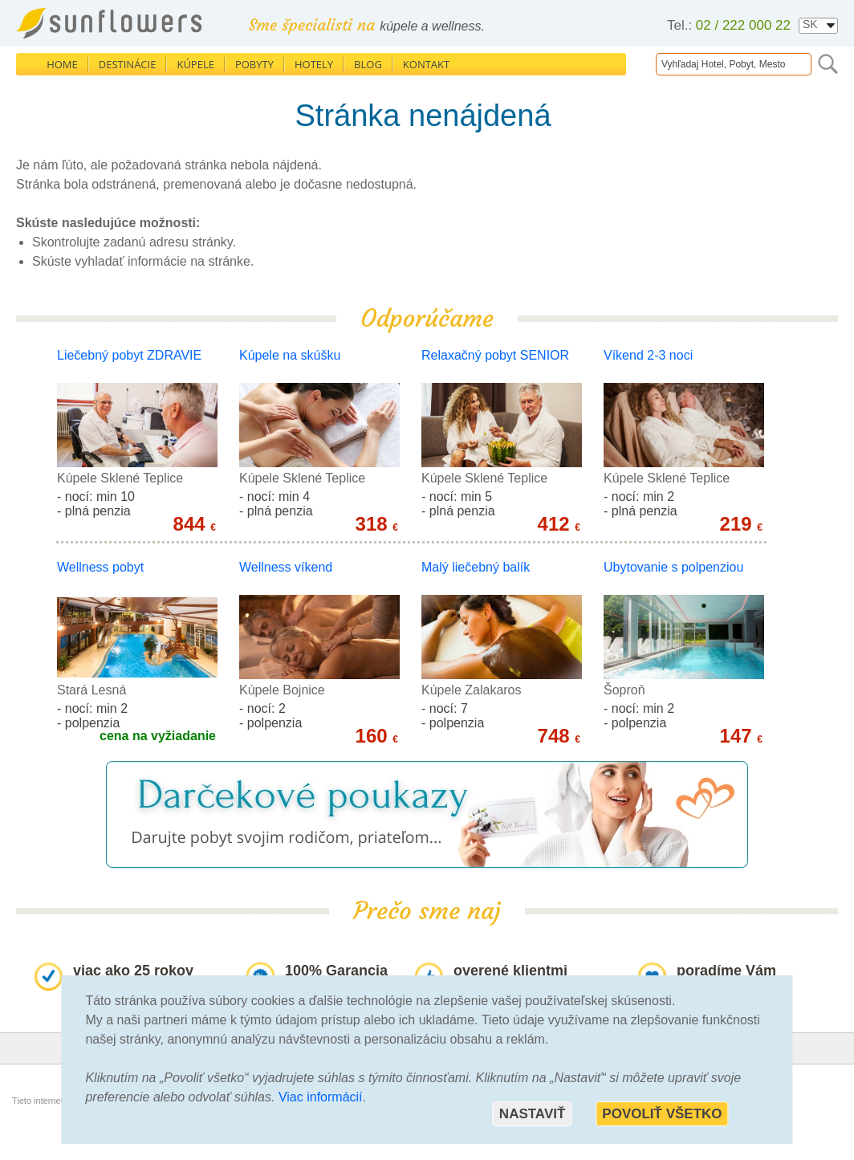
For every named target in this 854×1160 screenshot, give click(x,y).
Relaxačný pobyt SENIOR (495, 355)
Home (62, 64)
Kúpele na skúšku (289, 355)
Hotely (314, 64)
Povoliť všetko (662, 1113)
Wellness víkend (285, 567)
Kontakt (426, 64)
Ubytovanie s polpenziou (673, 567)
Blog (368, 64)
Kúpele (195, 64)
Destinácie (128, 64)
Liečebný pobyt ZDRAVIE (129, 355)
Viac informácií (321, 1097)
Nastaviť (532, 1113)
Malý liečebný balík (475, 567)
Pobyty (254, 64)
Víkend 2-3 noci (648, 355)
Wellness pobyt (100, 567)
